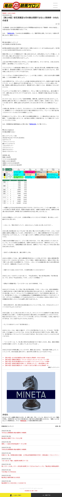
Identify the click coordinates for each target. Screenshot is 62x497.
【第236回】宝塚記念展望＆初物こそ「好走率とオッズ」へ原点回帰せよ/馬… (27, 363)
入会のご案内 (15, 495)
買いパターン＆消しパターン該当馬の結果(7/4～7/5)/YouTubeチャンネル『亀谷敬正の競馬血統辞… (31, 466)
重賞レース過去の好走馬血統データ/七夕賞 (14, 444)
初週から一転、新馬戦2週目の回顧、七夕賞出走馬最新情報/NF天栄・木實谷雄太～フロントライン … (31, 455)
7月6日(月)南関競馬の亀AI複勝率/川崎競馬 (14, 449)
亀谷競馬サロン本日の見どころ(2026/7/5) (14, 483)
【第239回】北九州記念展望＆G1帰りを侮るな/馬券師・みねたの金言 (24, 358)
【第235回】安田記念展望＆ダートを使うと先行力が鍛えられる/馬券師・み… (27, 365)
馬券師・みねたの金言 (8, 13)
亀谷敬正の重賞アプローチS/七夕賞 (12, 438)
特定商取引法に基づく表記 (31, 490)
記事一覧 (57, 426)
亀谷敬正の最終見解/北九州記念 (11, 477)
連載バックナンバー (54, 367)
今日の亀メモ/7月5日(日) (9, 472)
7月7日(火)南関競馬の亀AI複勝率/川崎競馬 (14, 433)
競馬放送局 (11, 33)
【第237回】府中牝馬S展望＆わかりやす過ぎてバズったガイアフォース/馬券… (27, 361)
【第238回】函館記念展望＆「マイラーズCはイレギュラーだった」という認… (27, 359)
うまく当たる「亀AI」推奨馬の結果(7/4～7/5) (15, 461)
